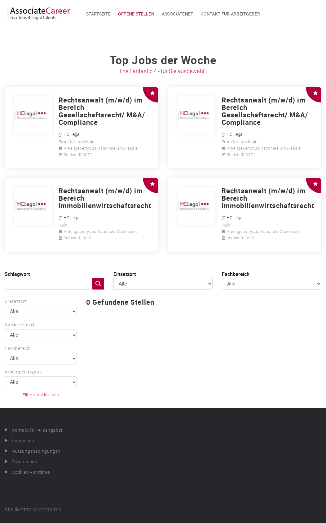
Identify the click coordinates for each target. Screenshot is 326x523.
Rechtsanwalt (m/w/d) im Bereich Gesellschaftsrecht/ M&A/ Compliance (102, 111)
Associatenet (177, 14)
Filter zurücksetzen (41, 395)
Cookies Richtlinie (31, 472)
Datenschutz (25, 461)
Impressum (24, 440)
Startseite (98, 14)
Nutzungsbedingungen (36, 451)
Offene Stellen (136, 14)
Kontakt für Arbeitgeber (230, 14)
